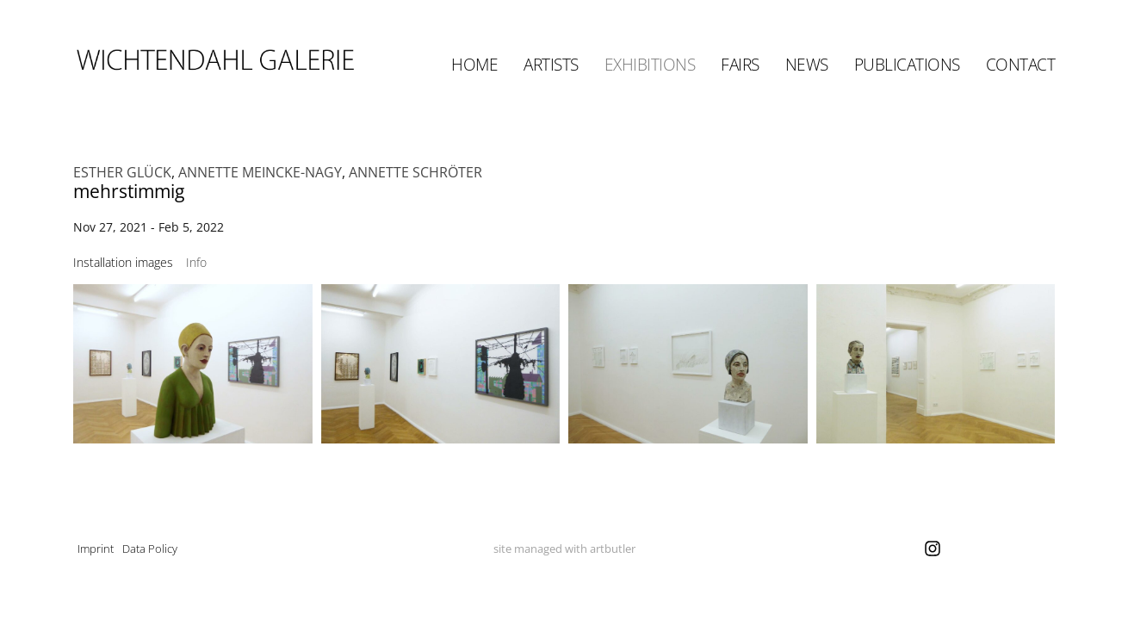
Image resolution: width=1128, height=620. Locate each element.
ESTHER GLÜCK (122, 172)
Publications (907, 64)
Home (474, 64)
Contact (1021, 64)
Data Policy (149, 548)
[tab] (123, 262)
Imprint (95, 548)
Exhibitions (650, 64)
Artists (551, 64)
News (806, 64)
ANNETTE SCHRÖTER (415, 172)
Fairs (740, 64)
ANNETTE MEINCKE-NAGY (260, 172)
